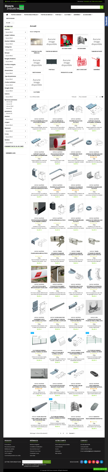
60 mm (9, 108)
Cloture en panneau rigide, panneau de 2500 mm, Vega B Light (94, 352)
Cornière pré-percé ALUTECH (76, 154)
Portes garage (16, 15)
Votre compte (60, 441)
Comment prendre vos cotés (13, 455)
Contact (84, 441)
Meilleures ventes (9, 449)
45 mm (9, 106)
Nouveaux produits (10, 447)
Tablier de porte (96, 51)
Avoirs (57, 449)
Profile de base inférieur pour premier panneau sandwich (39, 221)
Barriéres (77, 15)
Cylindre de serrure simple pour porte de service (94, 254)
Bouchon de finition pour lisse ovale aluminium (57, 155)
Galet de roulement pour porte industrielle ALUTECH (76, 354)
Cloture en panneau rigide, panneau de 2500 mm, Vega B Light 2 (39, 352)
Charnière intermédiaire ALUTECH (94, 187)
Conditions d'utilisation (36, 447)
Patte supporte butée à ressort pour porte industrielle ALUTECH (57, 387)
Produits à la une (66, 72)
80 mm (9, 113)
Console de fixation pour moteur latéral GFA (94, 320)
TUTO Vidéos (8, 453)
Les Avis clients (9, 451)
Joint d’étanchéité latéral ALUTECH (57, 353)
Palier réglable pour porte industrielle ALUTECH (76, 288)
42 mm (9, 104)
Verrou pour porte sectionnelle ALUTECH (39, 386)
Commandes (59, 447)
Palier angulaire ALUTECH (39, 253)
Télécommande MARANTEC (94, 419)
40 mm (9, 102)
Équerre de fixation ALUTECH (75, 121)
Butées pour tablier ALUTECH (75, 386)
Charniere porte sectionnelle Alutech (39, 320)
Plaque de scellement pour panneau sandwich (57, 287)
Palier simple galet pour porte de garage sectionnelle (76, 420)
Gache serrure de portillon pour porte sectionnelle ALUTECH (57, 122)
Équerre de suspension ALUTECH (57, 187)
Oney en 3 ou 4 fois (35, 451)
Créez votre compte (96, 1)
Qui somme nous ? (35, 449)
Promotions (8, 444)
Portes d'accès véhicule (37, 52)
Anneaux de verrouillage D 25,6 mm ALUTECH (94, 154)
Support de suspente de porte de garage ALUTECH (39, 187)
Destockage (10, 18)
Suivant (72, 433)
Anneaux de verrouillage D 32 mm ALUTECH (94, 220)
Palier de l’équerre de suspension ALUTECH (76, 187)
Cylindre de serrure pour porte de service (76, 320)
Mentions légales (34, 444)
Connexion (86, 1)
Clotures (67, 15)
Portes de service (46, 15)
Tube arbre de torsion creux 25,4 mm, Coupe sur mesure (57, 321)
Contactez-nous (34, 453)
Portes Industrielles (31, 15)
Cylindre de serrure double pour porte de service (57, 254)
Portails (58, 15)
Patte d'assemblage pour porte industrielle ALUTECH (39, 122)
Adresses (57, 451)
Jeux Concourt (82, 69)
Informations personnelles (62, 444)
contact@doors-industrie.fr (18, 1)
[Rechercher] (87, 7)
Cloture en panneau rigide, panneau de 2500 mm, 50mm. (57, 418)
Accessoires (87, 15)
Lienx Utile (32, 455)
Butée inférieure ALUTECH (57, 220)
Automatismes (67, 48)
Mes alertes (58, 453)
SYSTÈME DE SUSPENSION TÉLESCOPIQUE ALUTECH (94, 287)
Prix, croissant (88, 97)
